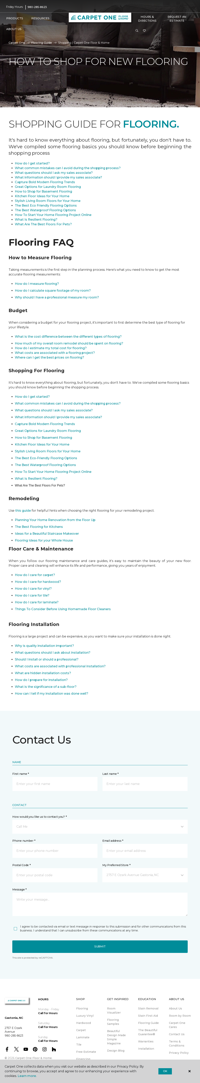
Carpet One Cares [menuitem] (177, 1025)
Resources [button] (40, 18)
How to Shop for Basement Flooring (43, 191)
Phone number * (23, 840)
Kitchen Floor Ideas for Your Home (42, 196)
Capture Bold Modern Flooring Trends (45, 182)
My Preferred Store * (116, 865)
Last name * (110, 773)
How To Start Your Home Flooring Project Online (53, 215)
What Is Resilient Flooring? (36, 219)
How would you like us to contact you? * (39, 816)
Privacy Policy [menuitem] (179, 1053)
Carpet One (17, 42)
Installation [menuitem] (146, 1048)
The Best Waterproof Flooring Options (45, 210)
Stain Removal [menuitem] (148, 1008)
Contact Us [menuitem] (177, 1034)
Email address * (112, 840)
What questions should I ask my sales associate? (54, 173)
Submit (100, 946)
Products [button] (14, 18)
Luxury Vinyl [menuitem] (85, 1015)
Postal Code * (21, 865)
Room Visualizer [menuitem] (114, 1010)
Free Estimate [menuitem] (86, 1052)
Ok (165, 1071)
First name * (20, 773)
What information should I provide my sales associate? (58, 177)
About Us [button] (13, 29)
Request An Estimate (177, 18)
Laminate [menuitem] (82, 1037)
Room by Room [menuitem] (180, 1015)
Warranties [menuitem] (146, 1041)
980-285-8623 (37, 7)
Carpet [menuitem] (81, 1030)
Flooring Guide (41, 42)
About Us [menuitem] (175, 1008)
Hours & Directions (147, 18)
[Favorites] (144, 31)
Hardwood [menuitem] (83, 1023)
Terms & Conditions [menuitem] (176, 1043)
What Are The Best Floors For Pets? (43, 224)
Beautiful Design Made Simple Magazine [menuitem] (116, 1037)
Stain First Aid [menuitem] (148, 1015)
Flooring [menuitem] (82, 1008)
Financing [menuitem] (83, 1059)
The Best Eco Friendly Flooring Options (46, 205)
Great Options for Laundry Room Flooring (48, 187)
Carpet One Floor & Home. (33, 1058)
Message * (19, 889)
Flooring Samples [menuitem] (113, 1022)
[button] (137, 31)
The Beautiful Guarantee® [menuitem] (147, 1032)
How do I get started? (32, 163)
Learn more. (27, 1076)
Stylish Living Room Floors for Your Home (47, 201)
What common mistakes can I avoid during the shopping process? (68, 168)
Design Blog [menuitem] (115, 1050)
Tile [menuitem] (78, 1044)
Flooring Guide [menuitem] (148, 1023)
